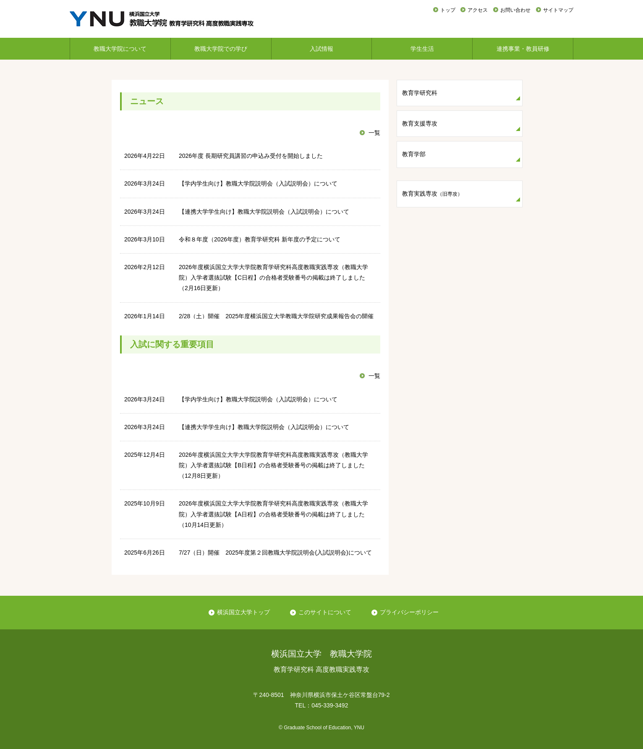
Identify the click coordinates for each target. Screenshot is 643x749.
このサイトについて (324, 612)
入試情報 (321, 48)
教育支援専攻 (419, 123)
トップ (447, 10)
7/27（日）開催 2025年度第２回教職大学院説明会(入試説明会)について (275, 552)
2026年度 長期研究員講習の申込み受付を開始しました (251, 155)
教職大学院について (120, 48)
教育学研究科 (419, 92)
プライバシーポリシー (409, 612)
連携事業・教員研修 (523, 48)
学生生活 (422, 48)
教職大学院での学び (220, 48)
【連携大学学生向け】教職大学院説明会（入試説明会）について (264, 211)
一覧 (374, 132)
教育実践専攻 (432, 193)
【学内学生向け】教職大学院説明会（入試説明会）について (258, 183)
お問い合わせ (515, 10)
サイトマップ (558, 10)
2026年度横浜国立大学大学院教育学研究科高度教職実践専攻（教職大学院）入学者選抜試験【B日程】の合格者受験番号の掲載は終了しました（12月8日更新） (273, 465)
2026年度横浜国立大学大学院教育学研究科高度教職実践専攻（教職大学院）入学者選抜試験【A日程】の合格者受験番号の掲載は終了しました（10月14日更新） (273, 514)
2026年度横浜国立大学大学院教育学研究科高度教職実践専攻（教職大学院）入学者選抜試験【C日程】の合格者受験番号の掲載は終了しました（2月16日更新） (273, 277)
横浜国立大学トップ (243, 612)
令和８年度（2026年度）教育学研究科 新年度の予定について (259, 239)
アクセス (478, 10)
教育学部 (414, 154)
